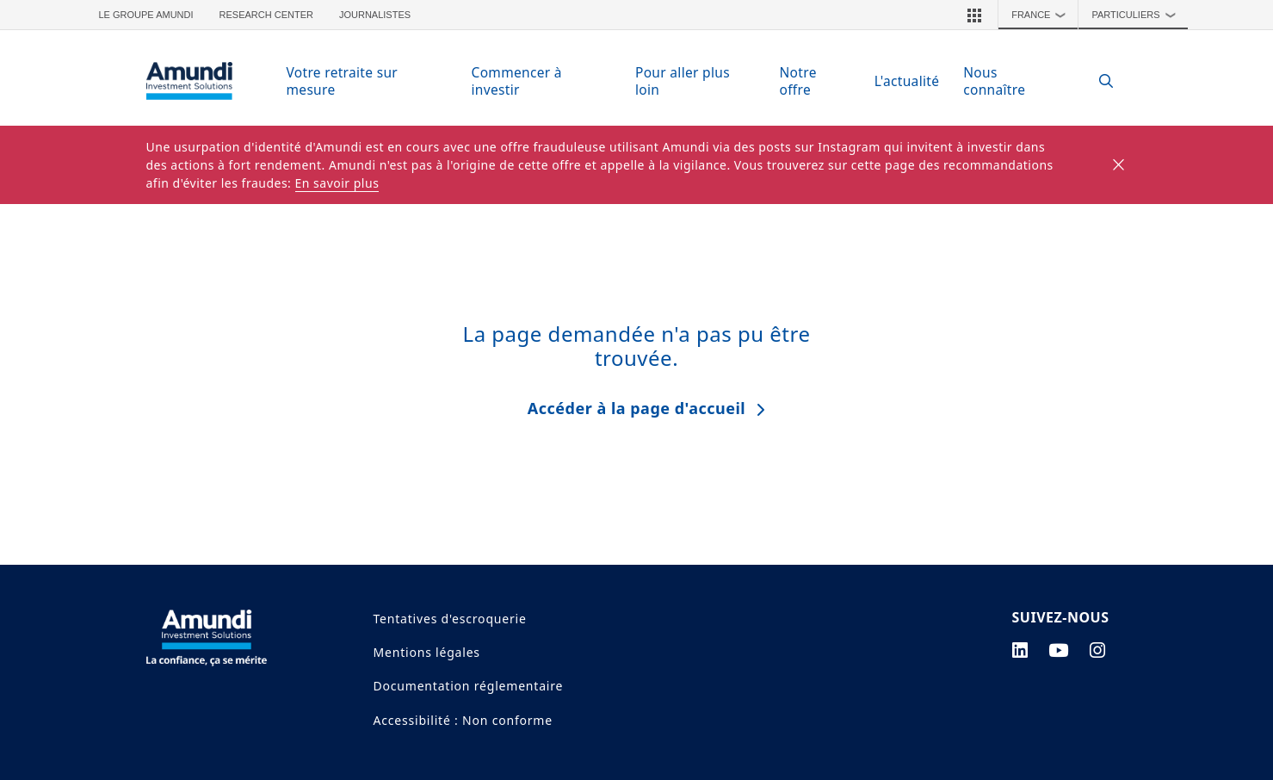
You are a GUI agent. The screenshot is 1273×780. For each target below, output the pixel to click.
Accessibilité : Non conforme (463, 720)
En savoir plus (337, 183)
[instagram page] (1098, 650)
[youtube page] (1058, 650)
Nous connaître (994, 81)
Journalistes (375, 14)
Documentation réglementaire (469, 686)
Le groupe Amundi (146, 14)
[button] (974, 14)
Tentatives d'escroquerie (450, 618)
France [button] (1042, 14)
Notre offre (798, 81)
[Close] (1119, 165)
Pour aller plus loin (682, 81)
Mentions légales (427, 652)
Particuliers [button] (1137, 14)
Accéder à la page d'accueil (636, 408)
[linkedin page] (1020, 650)
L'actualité (907, 80)
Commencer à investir (517, 81)
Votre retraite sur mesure (343, 81)
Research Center (266, 14)
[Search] (1098, 81)
